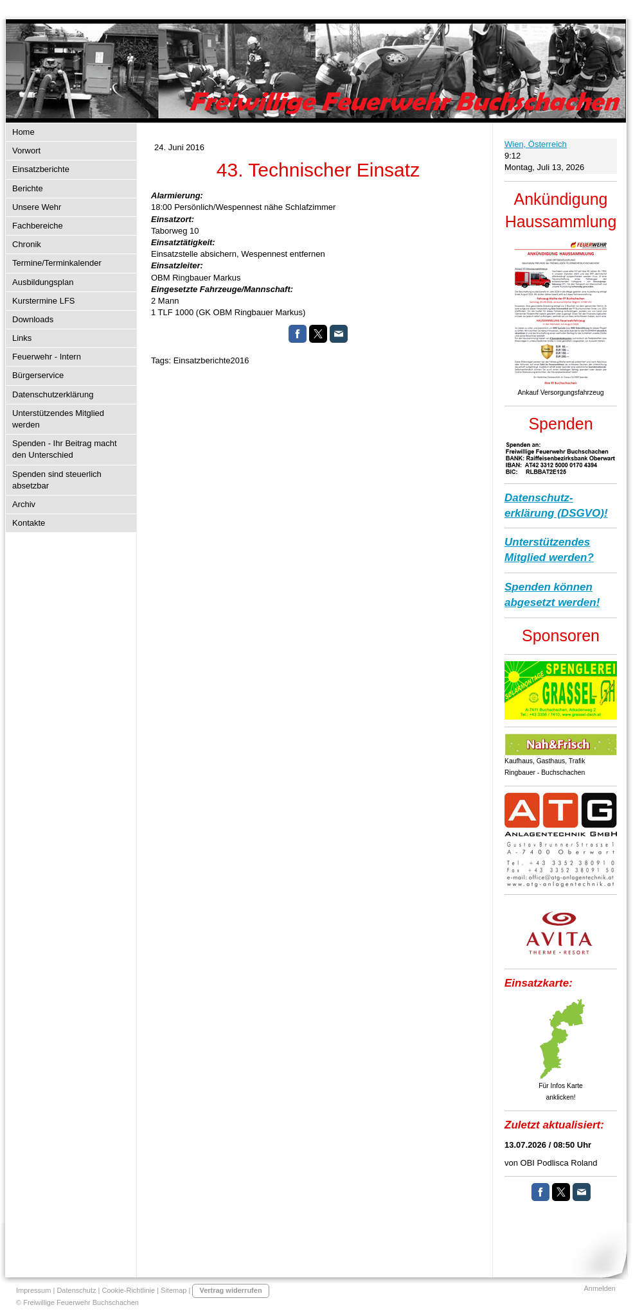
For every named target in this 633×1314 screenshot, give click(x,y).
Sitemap (173, 1290)
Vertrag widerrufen (230, 1290)
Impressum (33, 1290)
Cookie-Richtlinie (129, 1290)
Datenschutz (76, 1290)
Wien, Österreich (535, 144)
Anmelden (600, 1288)
